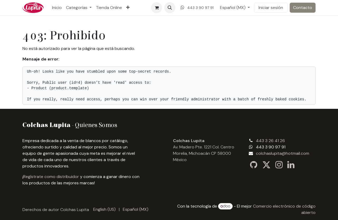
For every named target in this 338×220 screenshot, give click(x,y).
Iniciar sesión (271, 7)
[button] (169, 7)
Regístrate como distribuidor (51, 176)
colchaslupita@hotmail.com (282, 153)
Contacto (302, 7)
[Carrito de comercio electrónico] (156, 7)
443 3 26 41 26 (270, 140)
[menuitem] (57, 7)
